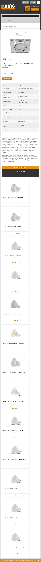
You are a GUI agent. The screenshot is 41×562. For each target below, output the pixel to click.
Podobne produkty (20, 171)
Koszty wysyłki (24, 539)
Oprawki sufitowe (12, 26)
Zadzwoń (4, 550)
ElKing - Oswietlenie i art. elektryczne (8, 7)
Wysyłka (30, 20)
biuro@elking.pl (27, 553)
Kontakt (36, 20)
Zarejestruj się (24, 2)
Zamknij (38, 560)
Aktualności (22, 20)
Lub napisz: (24, 550)
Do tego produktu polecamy (20, 167)
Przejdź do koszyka (27, 8)
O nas (7, 20)
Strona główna (4, 26)
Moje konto (32, 2)
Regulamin (14, 20)
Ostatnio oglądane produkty (20, 175)
